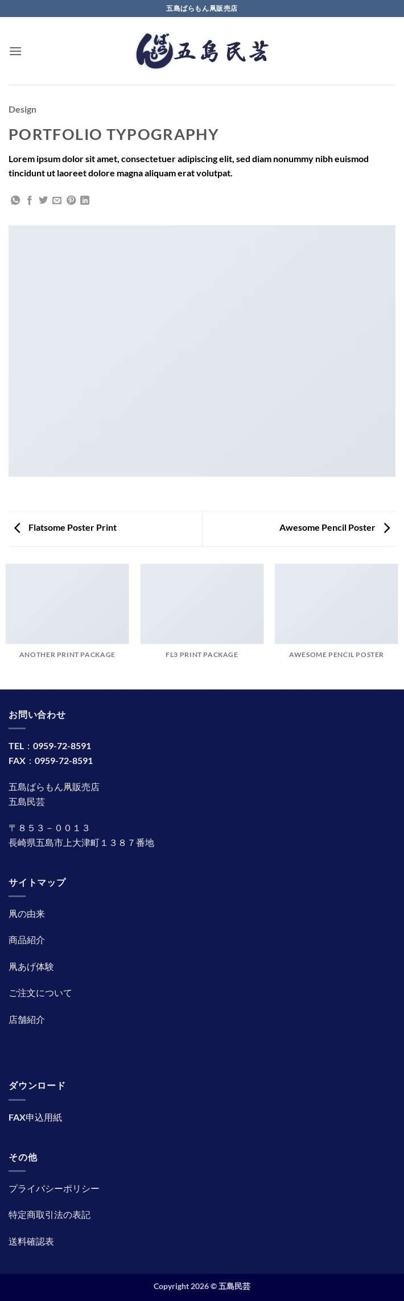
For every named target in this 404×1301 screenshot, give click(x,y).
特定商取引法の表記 (49, 1214)
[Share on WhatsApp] (15, 201)
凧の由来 (27, 913)
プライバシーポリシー (54, 1188)
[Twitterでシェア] (43, 201)
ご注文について (40, 992)
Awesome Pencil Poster (334, 527)
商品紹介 (27, 939)
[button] (15, 51)
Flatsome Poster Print (65, 527)
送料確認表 (31, 1241)
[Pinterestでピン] (71, 201)
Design (22, 109)
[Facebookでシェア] (29, 201)
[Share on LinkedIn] (84, 201)
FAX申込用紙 (35, 1117)
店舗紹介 (27, 1019)
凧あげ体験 (31, 966)
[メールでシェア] (56, 201)
